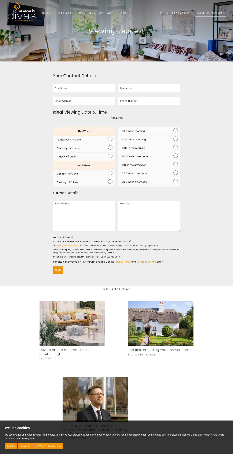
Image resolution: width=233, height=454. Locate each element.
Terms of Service (146, 261)
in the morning (133, 131)
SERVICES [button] (87, 13)
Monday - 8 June (67, 173)
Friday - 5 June (66, 156)
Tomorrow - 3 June (68, 139)
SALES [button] (48, 13)
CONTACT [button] (108, 13)
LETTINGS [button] (67, 13)
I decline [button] (24, 446)
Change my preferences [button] (48, 446)
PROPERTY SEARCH (174, 12)
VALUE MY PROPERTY (210, 12)
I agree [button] (11, 446)
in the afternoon (135, 156)
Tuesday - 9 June (67, 182)
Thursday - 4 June (67, 148)
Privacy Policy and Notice (67, 245)
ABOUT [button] (128, 13)
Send (58, 270)
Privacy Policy (123, 261)
